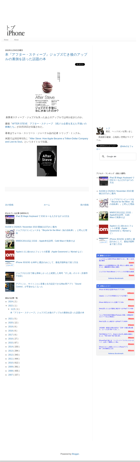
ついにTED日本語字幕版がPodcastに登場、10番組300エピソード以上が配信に (116, 315)
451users (131, 344)
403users (131, 350)
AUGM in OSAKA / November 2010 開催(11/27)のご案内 (31, 227)
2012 (10, 355)
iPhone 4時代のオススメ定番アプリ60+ (111, 302)
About (16, 40)
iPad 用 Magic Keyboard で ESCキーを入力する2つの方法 (42, 216)
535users (131, 337)
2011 (10, 359)
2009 (10, 367)
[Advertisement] (79, 19)
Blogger (75, 454)
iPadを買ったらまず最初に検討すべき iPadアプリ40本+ (116, 309)
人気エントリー (104, 286)
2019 (10, 327)
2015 (10, 343)
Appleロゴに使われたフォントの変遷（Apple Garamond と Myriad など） (49, 252)
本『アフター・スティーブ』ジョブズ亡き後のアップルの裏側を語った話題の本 (47, 313)
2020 (10, 323)
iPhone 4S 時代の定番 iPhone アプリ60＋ (112, 289)
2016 (10, 339)
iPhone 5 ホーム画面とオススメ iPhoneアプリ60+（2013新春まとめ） (113, 347)
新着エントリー (104, 256)
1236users (130, 293)
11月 (13, 309)
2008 (10, 371)
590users (131, 331)
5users (132, 269)
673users (131, 325)
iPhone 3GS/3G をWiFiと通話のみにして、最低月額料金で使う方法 (47, 262)
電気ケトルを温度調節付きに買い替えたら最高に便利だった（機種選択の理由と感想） (116, 266)
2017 (10, 335)
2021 (10, 319)
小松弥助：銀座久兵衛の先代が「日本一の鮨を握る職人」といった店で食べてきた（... (116, 328)
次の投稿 (9, 205)
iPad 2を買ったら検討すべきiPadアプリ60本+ (113, 321)
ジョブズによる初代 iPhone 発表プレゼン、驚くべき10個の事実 (116, 259)
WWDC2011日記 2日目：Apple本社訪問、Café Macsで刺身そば (45, 241)
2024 (10, 301)
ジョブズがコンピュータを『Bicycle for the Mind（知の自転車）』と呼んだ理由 (122, 201)
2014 (10, 347)
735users (131, 318)
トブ (108, 128)
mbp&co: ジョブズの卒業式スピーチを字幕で (113, 296)
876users (131, 312)
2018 (10, 331)
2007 (10, 375)
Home (6, 40)
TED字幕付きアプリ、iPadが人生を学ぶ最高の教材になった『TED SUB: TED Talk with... (116, 335)
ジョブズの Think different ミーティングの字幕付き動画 (116, 271)
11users (131, 262)
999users (131, 299)
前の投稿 (84, 205)
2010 (10, 363)
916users (131, 306)
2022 (10, 306)
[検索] (117, 156)
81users (131, 275)
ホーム (47, 205)
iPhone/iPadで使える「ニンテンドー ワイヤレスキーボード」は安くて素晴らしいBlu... (116, 341)
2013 (10, 351)
